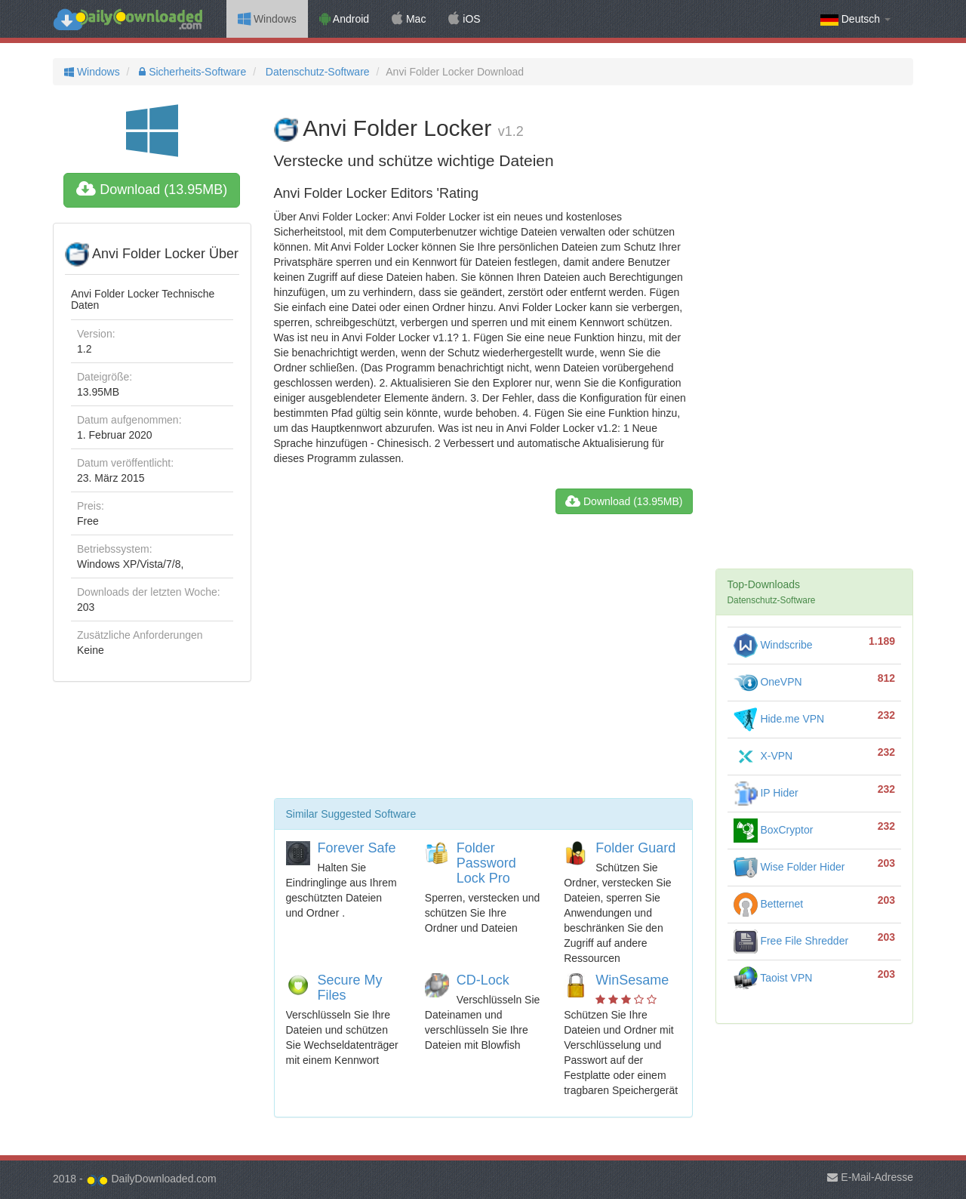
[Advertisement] (483, 662)
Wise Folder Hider (789, 867)
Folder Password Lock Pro (486, 863)
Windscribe (773, 645)
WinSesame (632, 980)
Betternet (769, 904)
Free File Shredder (791, 941)
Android (344, 19)
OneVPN (768, 682)
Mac (409, 19)
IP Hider (766, 793)
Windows (267, 19)
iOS (464, 19)
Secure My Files (350, 987)
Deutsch (855, 19)
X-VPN (763, 756)
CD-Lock (483, 980)
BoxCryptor (774, 830)
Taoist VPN (773, 978)
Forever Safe (357, 847)
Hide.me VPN (779, 719)
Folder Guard (635, 847)
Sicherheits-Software (191, 72)
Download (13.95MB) (151, 189)
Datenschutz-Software (316, 72)
